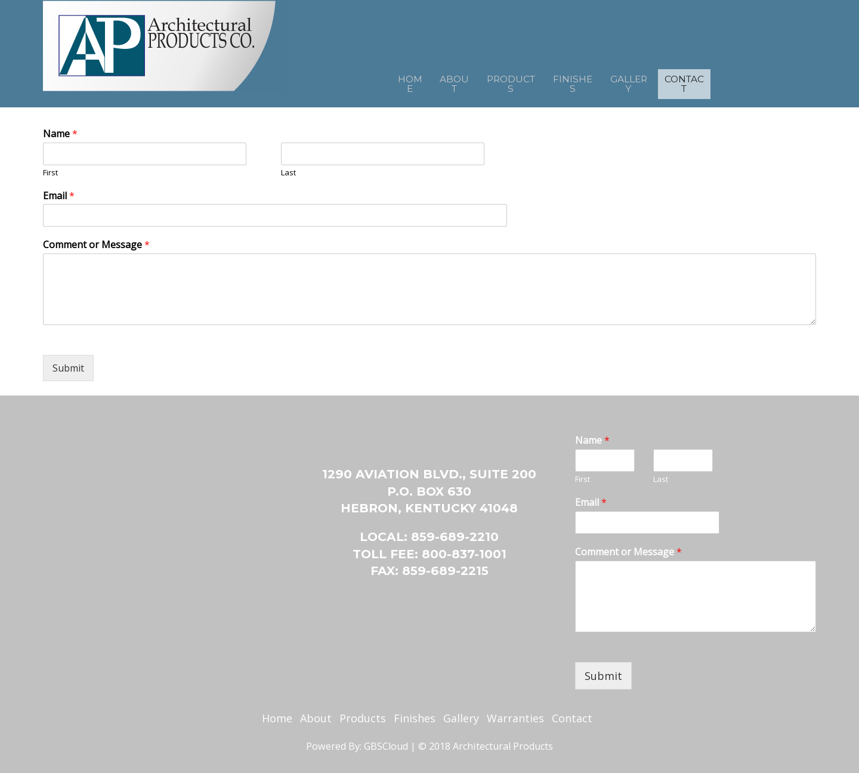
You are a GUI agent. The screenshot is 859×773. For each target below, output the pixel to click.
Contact (712, 80)
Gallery (643, 80)
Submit (68, 368)
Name (60, 134)
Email (59, 196)
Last (288, 173)
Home (378, 80)
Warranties (515, 718)
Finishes (576, 80)
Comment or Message (96, 245)
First (50, 173)
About (433, 80)
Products (502, 80)
